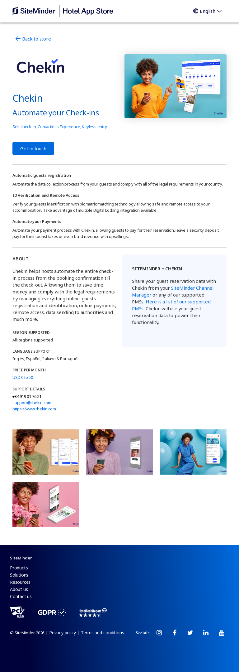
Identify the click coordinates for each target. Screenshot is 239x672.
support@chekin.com (31, 402)
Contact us (21, 596)
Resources (20, 582)
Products (19, 568)
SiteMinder (21, 558)
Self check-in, (25, 126)
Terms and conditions (102, 633)
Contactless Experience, (60, 126)
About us (19, 589)
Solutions (19, 575)
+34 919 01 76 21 (26, 396)
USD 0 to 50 (22, 377)
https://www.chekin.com (34, 409)
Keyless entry (94, 126)
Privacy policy (62, 633)
